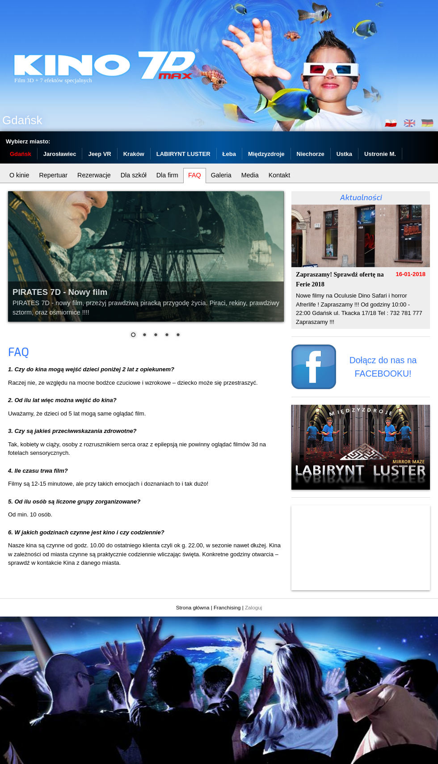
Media (250, 175)
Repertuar (53, 175)
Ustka (344, 154)
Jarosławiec (59, 154)
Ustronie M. (380, 154)
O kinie (19, 175)
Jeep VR (99, 154)
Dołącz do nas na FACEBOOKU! (383, 366)
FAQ (194, 175)
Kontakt (279, 175)
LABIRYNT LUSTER (183, 154)
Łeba (229, 154)
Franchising (227, 607)
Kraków (133, 154)
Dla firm (167, 175)
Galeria (221, 175)
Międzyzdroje (266, 154)
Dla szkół (134, 175)
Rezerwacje (94, 175)
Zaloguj (253, 607)
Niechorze (310, 154)
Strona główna (193, 607)
